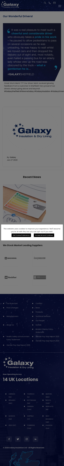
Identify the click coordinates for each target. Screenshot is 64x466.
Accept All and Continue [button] (44, 235)
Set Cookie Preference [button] (21, 235)
